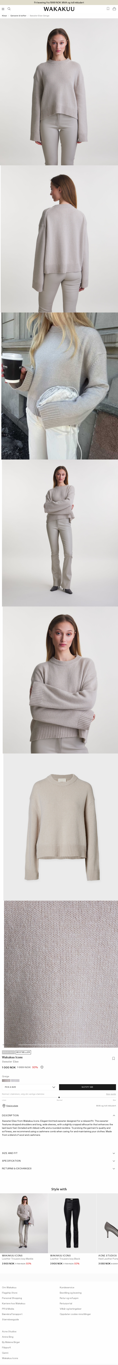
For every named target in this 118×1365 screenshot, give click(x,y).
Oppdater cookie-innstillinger (75, 1314)
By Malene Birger (11, 1342)
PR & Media (8, 1308)
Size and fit (58, 1153)
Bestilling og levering (71, 1292)
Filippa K (6, 1347)
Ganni (5, 1352)
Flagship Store (9, 1292)
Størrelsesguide (10, 1319)
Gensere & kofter (18, 16)
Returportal (66, 1303)
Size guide (111, 1094)
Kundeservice (67, 1287)
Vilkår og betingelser (71, 1308)
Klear (4, 16)
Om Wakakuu (9, 1287)
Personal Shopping (12, 1298)
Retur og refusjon (69, 1298)
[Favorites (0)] (108, 8)
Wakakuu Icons (12, 1057)
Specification (58, 1160)
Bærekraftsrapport (12, 1314)
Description (58, 1115)
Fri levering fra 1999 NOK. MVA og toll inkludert (59, 2)
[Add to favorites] (113, 1059)
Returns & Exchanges (58, 1168)
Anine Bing (7, 1336)
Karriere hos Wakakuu (13, 1303)
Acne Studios (9, 1331)
